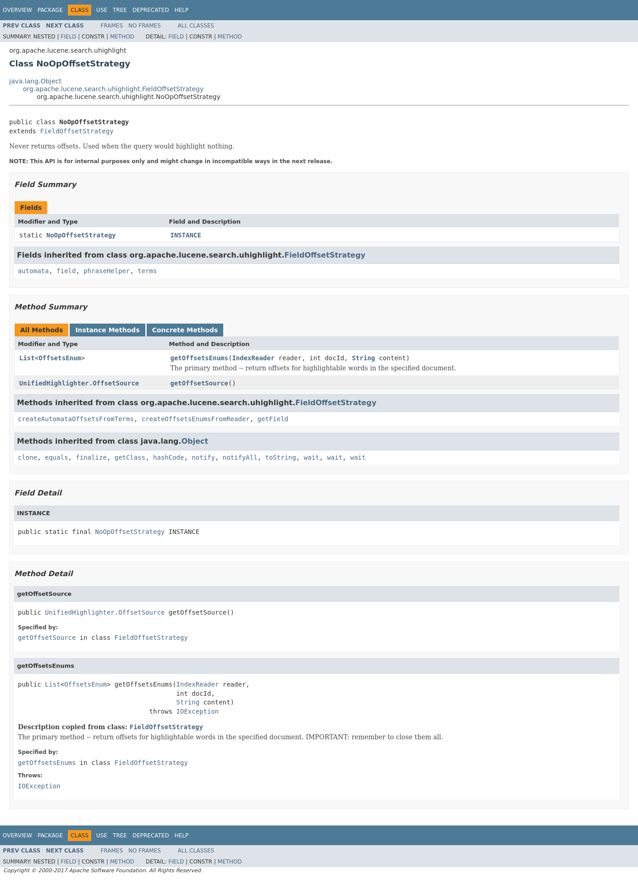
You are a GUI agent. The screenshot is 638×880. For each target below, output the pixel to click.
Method (122, 36)
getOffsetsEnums (199, 358)
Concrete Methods (185, 330)
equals (56, 457)
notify (203, 457)
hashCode (168, 457)
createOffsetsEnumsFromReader (196, 419)
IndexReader (253, 358)
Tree (120, 10)
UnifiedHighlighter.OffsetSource (79, 383)
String (363, 358)
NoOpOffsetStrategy (81, 235)
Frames (112, 25)
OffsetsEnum (59, 358)
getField (273, 419)
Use (101, 10)
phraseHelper (106, 271)
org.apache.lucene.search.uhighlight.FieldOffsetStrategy (113, 89)
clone (27, 457)
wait (311, 457)
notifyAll (240, 457)
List (27, 358)
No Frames (144, 25)
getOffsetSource (199, 383)
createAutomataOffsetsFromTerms (76, 419)
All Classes (196, 25)
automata (33, 271)
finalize (91, 457)
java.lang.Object (35, 81)
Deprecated (150, 10)
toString (280, 457)
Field (68, 36)
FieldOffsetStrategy (76, 131)
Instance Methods (107, 330)
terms (147, 271)
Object (195, 441)
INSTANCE (185, 235)
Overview (17, 10)
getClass (130, 457)
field (66, 271)
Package (50, 10)
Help (182, 10)
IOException (197, 711)
